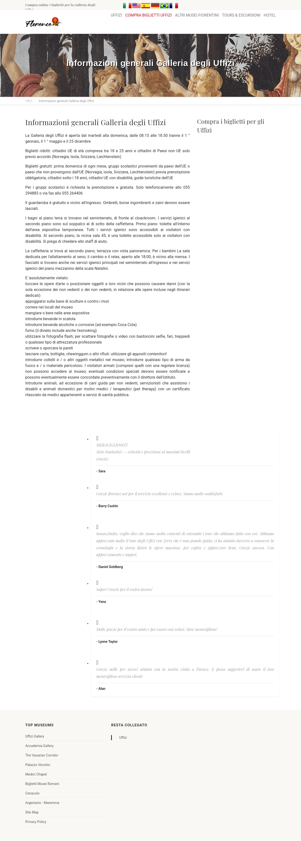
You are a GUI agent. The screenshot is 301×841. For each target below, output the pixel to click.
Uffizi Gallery (34, 736)
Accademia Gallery (39, 746)
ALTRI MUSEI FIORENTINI (197, 15)
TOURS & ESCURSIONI (241, 15)
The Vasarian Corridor (41, 755)
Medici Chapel (36, 774)
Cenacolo (32, 793)
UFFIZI (116, 15)
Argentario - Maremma (42, 803)
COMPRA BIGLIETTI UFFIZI (148, 15)
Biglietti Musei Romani (42, 784)
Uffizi (28, 101)
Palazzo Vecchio (37, 765)
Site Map (32, 812)
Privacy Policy (35, 822)
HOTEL (270, 15)
